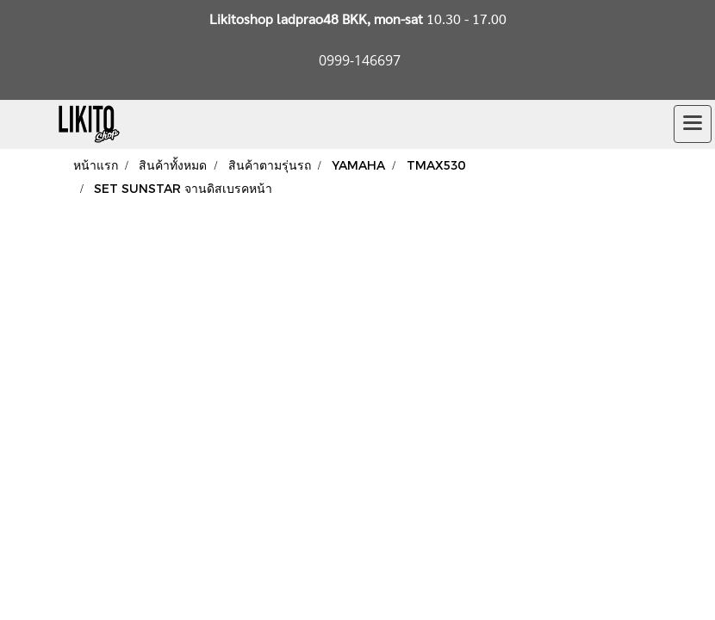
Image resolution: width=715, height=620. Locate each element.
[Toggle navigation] (693, 124)
